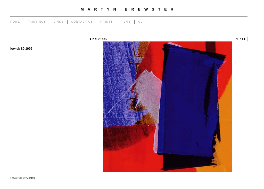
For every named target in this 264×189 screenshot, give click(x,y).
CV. (141, 21)
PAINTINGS (37, 21)
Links (59, 21)
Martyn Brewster (129, 9)
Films (126, 21)
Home (15, 21)
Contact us (82, 21)
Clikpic (30, 177)
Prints (107, 21)
